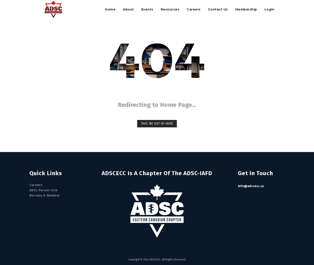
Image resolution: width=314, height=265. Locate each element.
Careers (194, 9)
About (128, 9)
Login (270, 9)
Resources (170, 9)
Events (147, 9)
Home (110, 9)
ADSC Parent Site (43, 190)
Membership (246, 9)
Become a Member (44, 195)
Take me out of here (157, 123)
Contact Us (218, 9)
